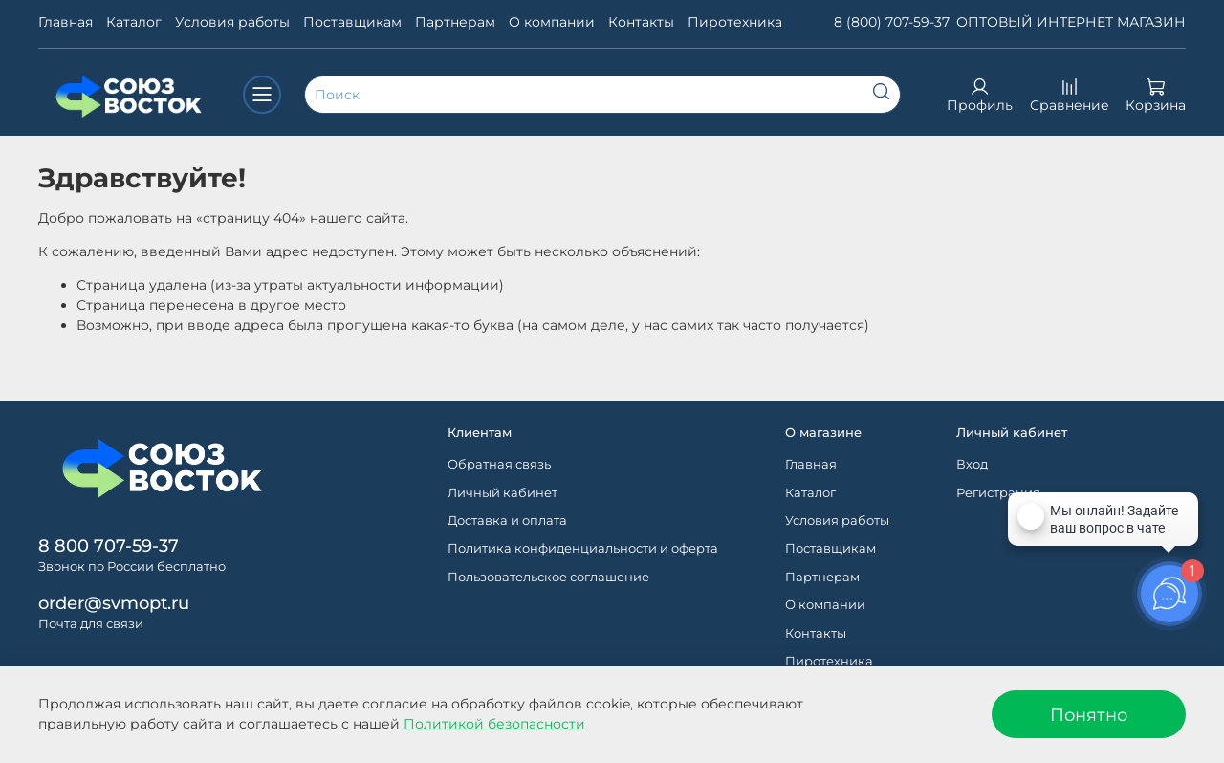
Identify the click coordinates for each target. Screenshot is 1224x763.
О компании (552, 22)
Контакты (641, 22)
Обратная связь (499, 464)
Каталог (134, 22)
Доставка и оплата (507, 520)
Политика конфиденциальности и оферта (583, 548)
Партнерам (455, 22)
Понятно (1088, 715)
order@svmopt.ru (113, 603)
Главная (65, 22)
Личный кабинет (502, 493)
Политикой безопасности (494, 723)
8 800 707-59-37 (108, 545)
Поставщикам (352, 22)
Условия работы (232, 22)
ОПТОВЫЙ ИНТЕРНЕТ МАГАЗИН (1071, 22)
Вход (972, 464)
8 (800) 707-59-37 (892, 22)
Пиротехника (735, 22)
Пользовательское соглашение (548, 577)
